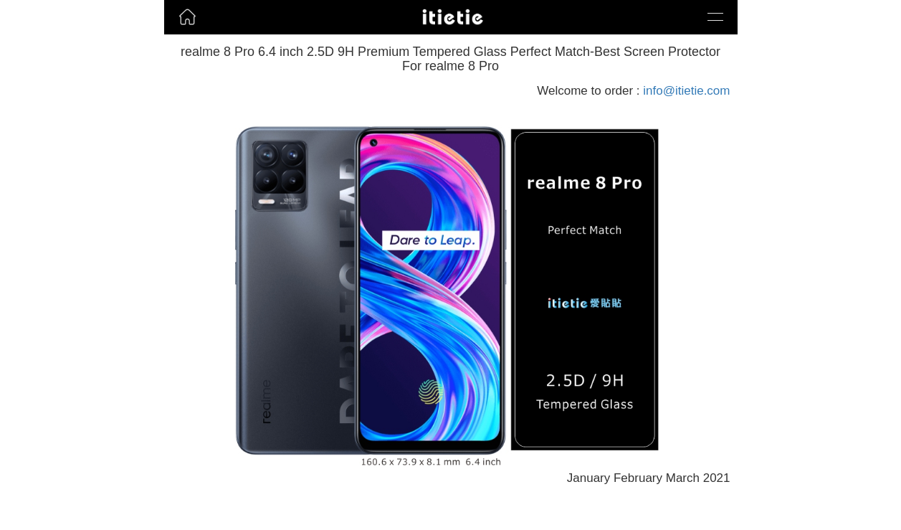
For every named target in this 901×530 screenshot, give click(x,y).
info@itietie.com (686, 91)
